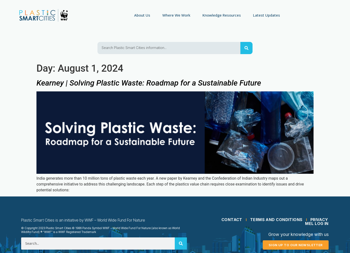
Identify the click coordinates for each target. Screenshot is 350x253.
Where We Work (176, 15)
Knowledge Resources (221, 15)
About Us (142, 15)
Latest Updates (266, 15)
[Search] (246, 48)
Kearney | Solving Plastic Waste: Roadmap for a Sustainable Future (148, 83)
